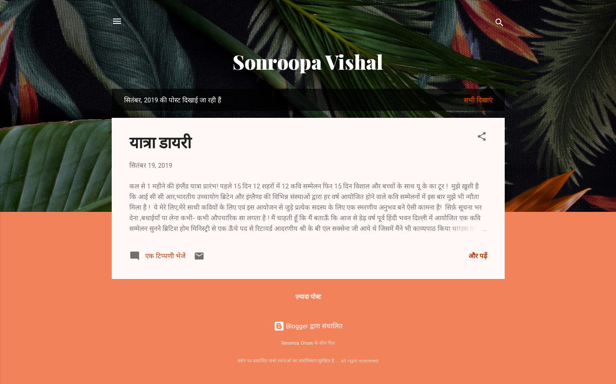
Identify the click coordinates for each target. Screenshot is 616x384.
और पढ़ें (478, 256)
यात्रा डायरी (160, 141)
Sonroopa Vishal (308, 62)
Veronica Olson (297, 343)
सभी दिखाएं (478, 100)
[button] (481, 138)
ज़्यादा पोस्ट (308, 296)
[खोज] (499, 24)
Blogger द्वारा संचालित (308, 326)
